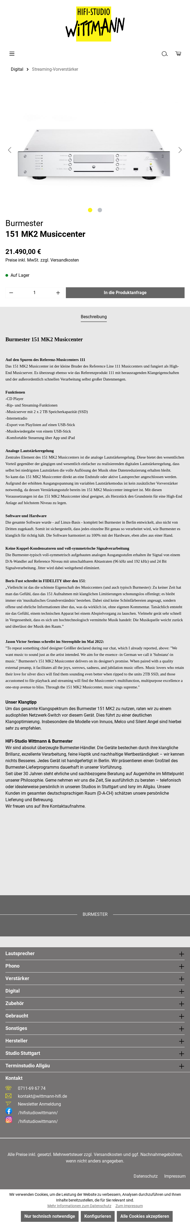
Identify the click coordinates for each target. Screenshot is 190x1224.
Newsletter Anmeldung (39, 1104)
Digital (12, 991)
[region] (95, 150)
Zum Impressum (129, 1206)
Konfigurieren (97, 1216)
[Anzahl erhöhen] (58, 292)
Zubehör (14, 1003)
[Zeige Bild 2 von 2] (100, 210)
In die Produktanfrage (125, 292)
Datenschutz (146, 1176)
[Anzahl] (35, 292)
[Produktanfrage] (178, 53)
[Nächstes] (180, 150)
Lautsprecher (20, 953)
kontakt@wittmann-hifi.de (42, 1096)
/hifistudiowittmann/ (31, 1112)
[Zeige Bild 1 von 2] (90, 210)
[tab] (94, 317)
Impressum (175, 1176)
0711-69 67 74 (32, 1088)
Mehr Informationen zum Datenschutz (79, 1206)
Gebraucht (16, 1016)
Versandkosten (108, 1154)
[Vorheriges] (9, 150)
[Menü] (11, 53)
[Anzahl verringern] (11, 292)
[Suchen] (164, 53)
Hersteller (16, 1040)
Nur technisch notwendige (49, 1216)
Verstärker (17, 978)
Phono (12, 966)
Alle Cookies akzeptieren (144, 1216)
